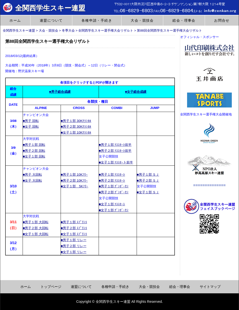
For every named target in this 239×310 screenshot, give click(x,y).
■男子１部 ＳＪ (148, 174)
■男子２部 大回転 (35, 228)
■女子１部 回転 (34, 156)
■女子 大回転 (32, 180)
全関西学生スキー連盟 (44, 8)
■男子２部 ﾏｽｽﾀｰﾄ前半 (115, 151)
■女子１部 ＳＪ (148, 192)
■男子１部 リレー (73, 240)
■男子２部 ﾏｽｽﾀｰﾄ (112, 180)
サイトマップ (210, 287)
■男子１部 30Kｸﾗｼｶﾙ (76, 121)
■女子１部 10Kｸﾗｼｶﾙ (76, 132)
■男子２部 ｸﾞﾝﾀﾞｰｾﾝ (114, 192)
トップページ (50, 287)
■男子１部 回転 (34, 145)
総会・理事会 (183, 20)
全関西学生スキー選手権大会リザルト (105, 30)
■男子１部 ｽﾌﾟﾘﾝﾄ (74, 222)
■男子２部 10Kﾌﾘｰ (74, 180)
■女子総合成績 (135, 92)
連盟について (51, 20)
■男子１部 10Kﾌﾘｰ (74, 174)
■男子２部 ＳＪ (148, 180)
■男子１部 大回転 (35, 222)
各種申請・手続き (96, 20)
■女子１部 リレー (73, 252)
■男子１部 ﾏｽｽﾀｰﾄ (112, 174)
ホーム (15, 20)
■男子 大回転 (32, 174)
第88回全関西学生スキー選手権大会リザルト (169, 30)
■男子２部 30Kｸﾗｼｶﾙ (76, 126)
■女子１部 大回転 (35, 234)
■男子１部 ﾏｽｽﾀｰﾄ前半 (115, 145)
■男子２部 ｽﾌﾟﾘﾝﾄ (74, 228)
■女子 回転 (31, 126)
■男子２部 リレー (73, 246)
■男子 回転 (31, 121)
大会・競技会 (142, 20)
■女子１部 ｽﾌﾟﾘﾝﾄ (74, 234)
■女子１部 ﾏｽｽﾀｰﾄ (112, 204)
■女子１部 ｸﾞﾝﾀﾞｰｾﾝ (114, 210)
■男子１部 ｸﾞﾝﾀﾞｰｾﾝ (114, 186)
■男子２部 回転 (34, 151)
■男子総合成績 (60, 92)
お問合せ (222, 20)
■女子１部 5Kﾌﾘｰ (74, 186)
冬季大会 (68, 30)
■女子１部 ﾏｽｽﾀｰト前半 (116, 162)
